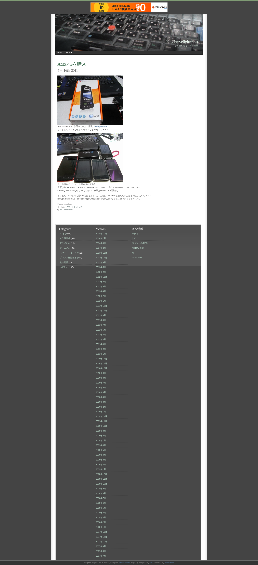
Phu (151, 563)
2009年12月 (101, 416)
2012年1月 (101, 301)
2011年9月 (101, 315)
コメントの (140, 243)
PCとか (63, 233)
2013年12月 (101, 253)
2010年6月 (101, 387)
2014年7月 (101, 238)
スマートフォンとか (74, 207)
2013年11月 (101, 257)
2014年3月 (101, 243)
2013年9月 (101, 262)
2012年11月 (101, 277)
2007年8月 (101, 551)
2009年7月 (101, 440)
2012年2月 (101, 296)
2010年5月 (101, 392)
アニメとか (65, 243)
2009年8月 (101, 435)
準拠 (138, 248)
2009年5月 (101, 450)
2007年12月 (101, 532)
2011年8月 (101, 320)
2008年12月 (101, 474)
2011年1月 (101, 354)
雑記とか (64, 267)
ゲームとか (65, 248)
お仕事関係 (65, 238)
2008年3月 (101, 517)
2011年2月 (101, 349)
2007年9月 (101, 546)
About (69, 53)
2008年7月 (101, 498)
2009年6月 (101, 445)
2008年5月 (101, 508)
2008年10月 (101, 484)
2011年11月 (101, 310)
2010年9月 (101, 373)
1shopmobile (101, 126)
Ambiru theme (124, 563)
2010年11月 (101, 363)
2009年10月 (101, 426)
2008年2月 (101, 522)
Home (60, 53)
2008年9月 (101, 488)
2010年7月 (101, 383)
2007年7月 (101, 556)
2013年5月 (101, 267)
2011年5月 (101, 334)
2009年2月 (101, 464)
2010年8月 (101, 378)
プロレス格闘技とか (69, 257)
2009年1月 (101, 469)
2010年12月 (101, 358)
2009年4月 (101, 455)
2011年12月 (101, 306)
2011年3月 (101, 344)
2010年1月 (101, 411)
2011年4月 (101, 339)
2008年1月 (101, 527)
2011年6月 (101, 330)
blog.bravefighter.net (182, 41)
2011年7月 (101, 325)
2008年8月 (101, 493)
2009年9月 (101, 431)
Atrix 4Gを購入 (71, 64)
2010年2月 (101, 407)
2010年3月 (101, 402)
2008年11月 (101, 479)
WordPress (137, 257)
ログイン (136, 233)
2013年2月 (101, 272)
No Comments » (66, 210)
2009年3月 (101, 459)
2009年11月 (101, 421)
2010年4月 (101, 397)
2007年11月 (101, 536)
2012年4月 (101, 291)
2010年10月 (101, 368)
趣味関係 (64, 262)
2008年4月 (101, 512)
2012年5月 (101, 286)
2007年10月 (101, 541)
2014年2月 (101, 248)
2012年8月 (101, 281)
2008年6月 (101, 503)
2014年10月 (101, 233)
